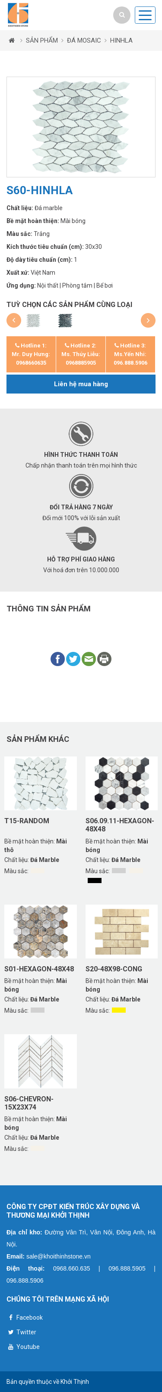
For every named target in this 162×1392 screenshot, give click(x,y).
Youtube (23, 1347)
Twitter (21, 1333)
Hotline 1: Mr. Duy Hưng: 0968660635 (31, 354)
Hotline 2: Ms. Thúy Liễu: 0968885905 (80, 354)
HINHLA (121, 40)
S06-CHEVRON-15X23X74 (29, 1103)
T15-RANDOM (26, 821)
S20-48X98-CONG (114, 969)
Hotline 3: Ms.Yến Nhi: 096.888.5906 (130, 354)
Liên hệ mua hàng (81, 384)
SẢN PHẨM (42, 40)
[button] (13, 320)
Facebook (24, 1318)
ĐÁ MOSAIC (84, 40)
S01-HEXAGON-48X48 (39, 969)
